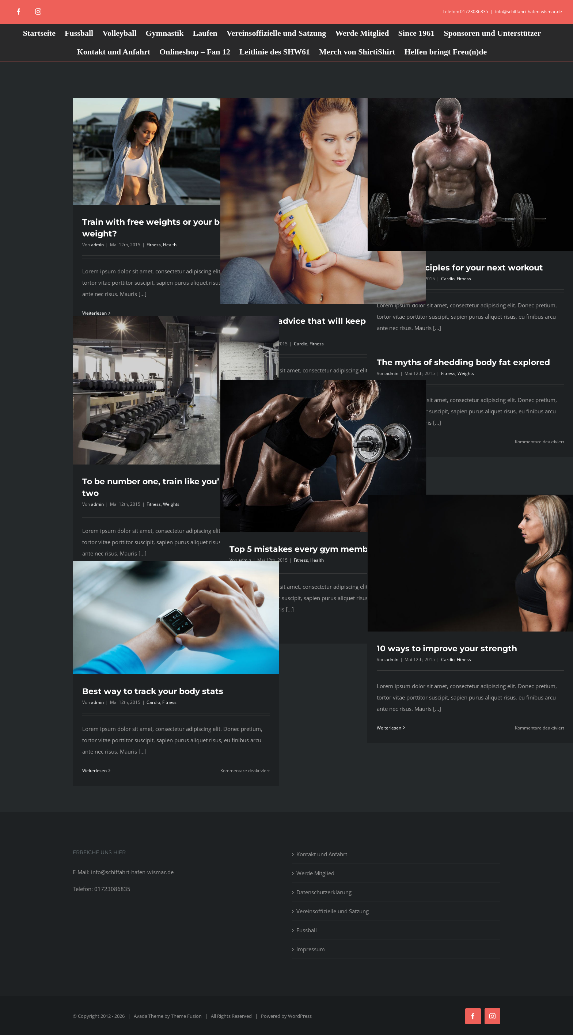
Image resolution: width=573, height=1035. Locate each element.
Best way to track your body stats (152, 691)
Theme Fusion (186, 1016)
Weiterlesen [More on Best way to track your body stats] (94, 770)
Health (170, 245)
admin (97, 245)
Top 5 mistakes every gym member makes (317, 549)
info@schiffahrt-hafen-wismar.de (528, 11)
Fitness (154, 245)
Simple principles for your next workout (460, 268)
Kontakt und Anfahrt (321, 854)
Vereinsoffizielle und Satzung (332, 911)
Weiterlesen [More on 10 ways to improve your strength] (389, 728)
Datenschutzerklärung (324, 892)
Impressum (310, 949)
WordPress (300, 1016)
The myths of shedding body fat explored (463, 362)
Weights (171, 504)
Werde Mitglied (315, 873)
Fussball (306, 930)
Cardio (300, 344)
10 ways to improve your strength (447, 648)
